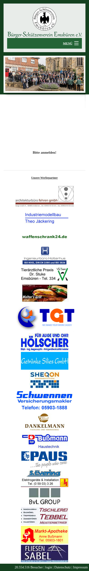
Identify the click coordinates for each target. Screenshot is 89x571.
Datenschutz (62, 567)
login (48, 567)
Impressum (80, 567)
